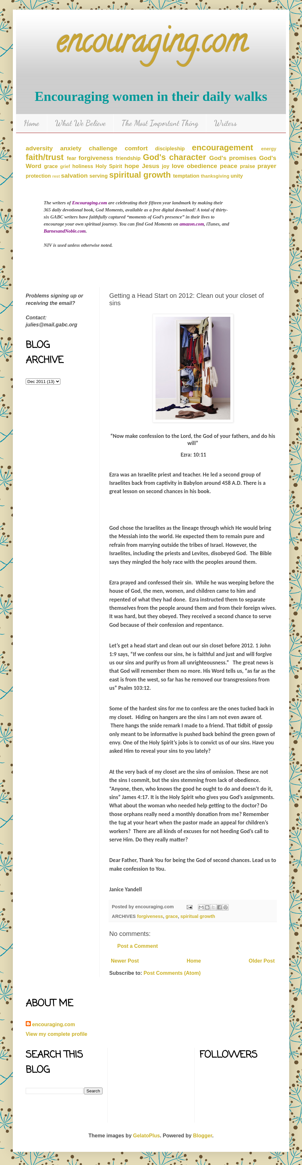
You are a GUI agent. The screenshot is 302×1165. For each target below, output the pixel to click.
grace (51, 166)
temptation (186, 176)
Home (31, 123)
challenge (103, 148)
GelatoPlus (146, 1135)
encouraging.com (151, 45)
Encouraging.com (89, 202)
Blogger (202, 1135)
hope (131, 166)
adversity (39, 148)
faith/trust (45, 157)
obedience (202, 166)
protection (38, 176)
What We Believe (80, 123)
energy (268, 148)
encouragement (222, 147)
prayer (266, 166)
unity (237, 176)
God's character (174, 157)
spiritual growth (140, 174)
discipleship (170, 148)
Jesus (150, 166)
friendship (128, 158)
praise (247, 166)
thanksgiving (215, 176)
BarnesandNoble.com (65, 231)
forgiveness (95, 158)
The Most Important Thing (159, 123)
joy (165, 166)
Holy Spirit (108, 166)
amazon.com (192, 224)
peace (228, 166)
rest (56, 176)
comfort (136, 148)
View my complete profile (56, 1034)
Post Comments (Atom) (172, 973)
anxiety (70, 148)
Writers (225, 123)
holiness (82, 166)
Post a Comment (137, 946)
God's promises (232, 158)
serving (98, 176)
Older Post (262, 961)
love (178, 166)
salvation (74, 175)
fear (71, 158)
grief (65, 166)
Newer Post (125, 961)
